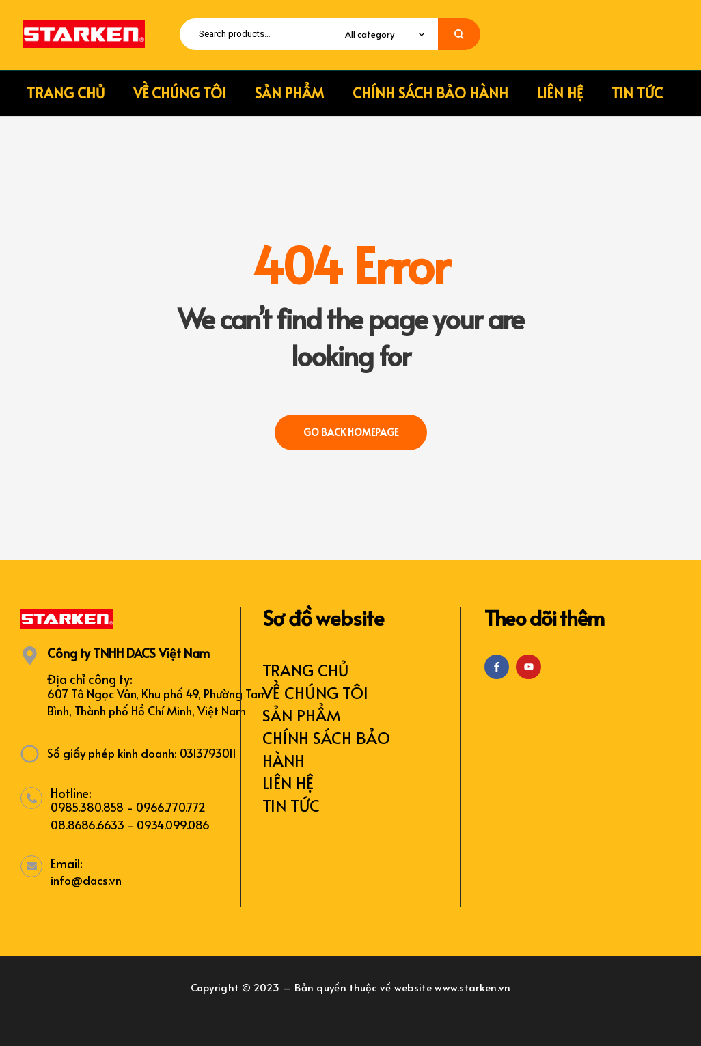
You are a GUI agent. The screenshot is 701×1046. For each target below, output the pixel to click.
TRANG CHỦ (305, 669)
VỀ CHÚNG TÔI (315, 692)
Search (459, 34)
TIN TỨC (291, 805)
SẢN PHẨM (301, 715)
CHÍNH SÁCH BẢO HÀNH (326, 749)
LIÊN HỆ (288, 782)
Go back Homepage (350, 432)
